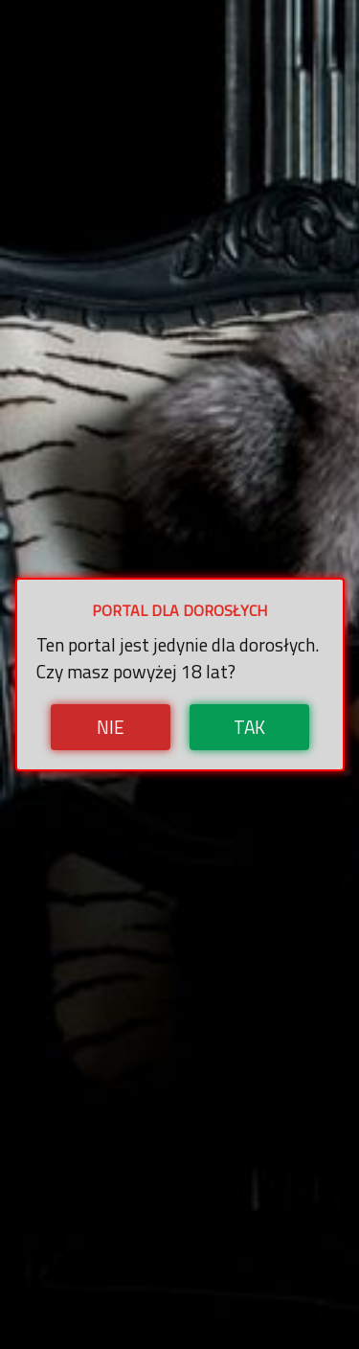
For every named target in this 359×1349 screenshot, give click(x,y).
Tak (249, 727)
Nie (110, 727)
